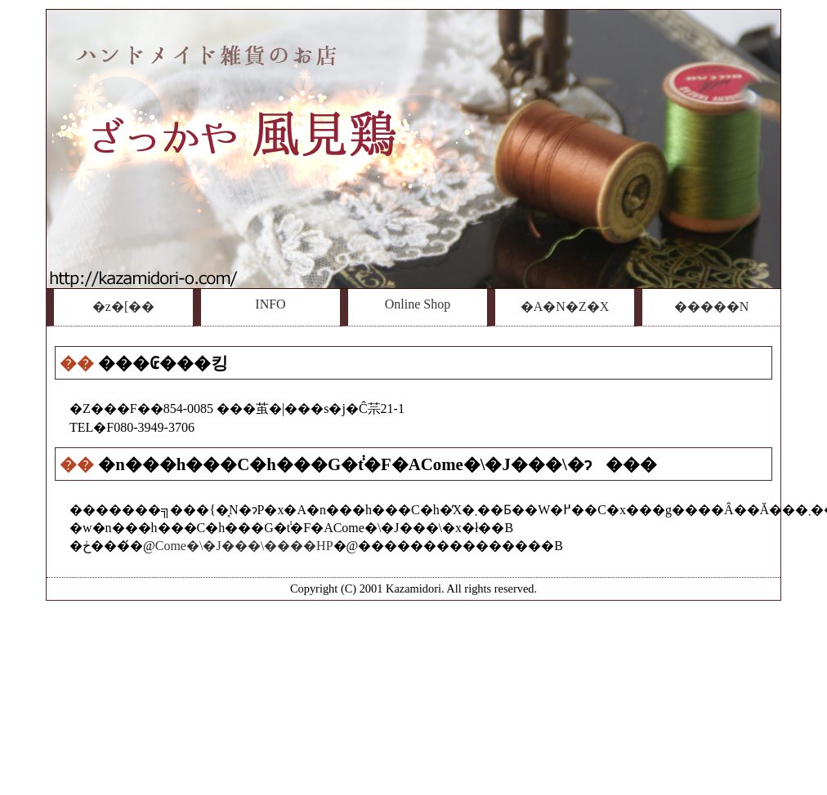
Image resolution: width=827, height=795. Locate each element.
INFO (270, 304)
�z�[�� (123, 306)
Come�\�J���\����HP (244, 546)
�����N (711, 306)
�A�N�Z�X (565, 306)
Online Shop (417, 304)
